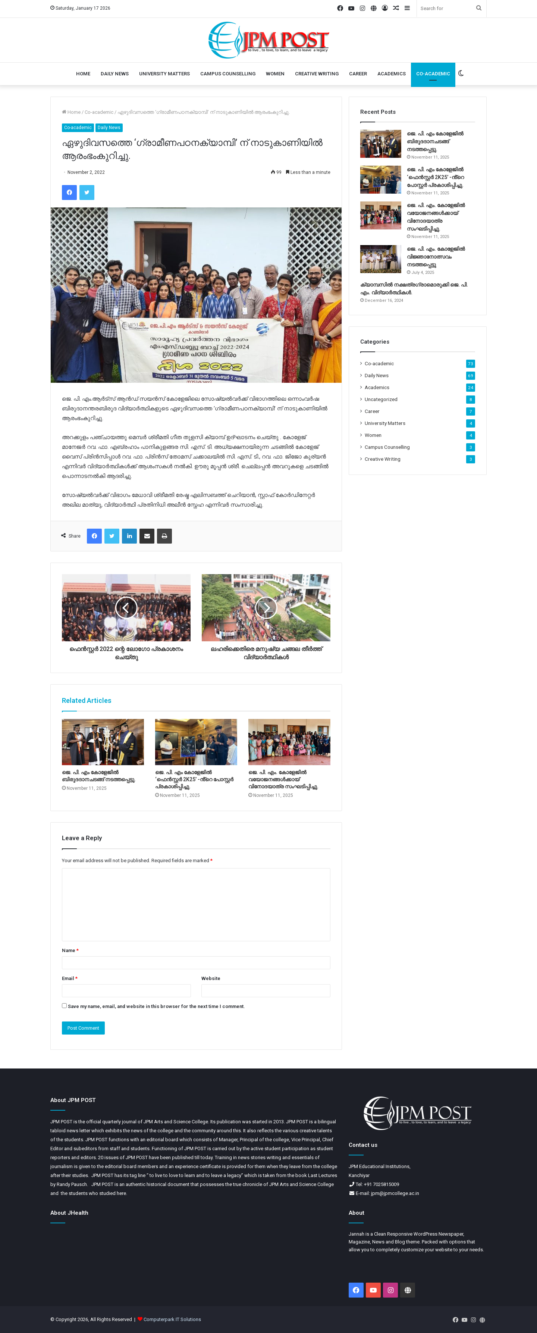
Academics (391, 73)
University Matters (164, 73)
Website (210, 978)
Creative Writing (317, 73)
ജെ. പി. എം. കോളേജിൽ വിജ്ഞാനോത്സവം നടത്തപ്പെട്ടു (436, 256)
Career (358, 73)
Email (70, 978)
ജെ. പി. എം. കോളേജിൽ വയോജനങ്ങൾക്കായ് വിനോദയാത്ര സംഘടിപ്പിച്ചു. (283, 779)
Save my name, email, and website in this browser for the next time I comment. (156, 1006)
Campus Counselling (227, 73)
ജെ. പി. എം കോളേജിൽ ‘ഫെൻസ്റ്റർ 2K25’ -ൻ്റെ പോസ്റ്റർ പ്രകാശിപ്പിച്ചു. (194, 779)
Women (275, 73)
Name (70, 950)
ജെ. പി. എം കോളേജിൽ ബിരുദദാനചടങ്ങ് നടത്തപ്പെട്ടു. (435, 141)
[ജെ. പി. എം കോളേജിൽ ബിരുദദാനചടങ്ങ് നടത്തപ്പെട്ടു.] (103, 742)
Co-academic (433, 73)
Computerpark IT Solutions (172, 1319)
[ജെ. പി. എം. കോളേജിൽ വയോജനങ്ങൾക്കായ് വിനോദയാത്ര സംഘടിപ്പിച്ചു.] (289, 742)
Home (83, 73)
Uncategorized (381, 399)
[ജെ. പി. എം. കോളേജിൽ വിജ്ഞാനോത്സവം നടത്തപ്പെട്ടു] (380, 259)
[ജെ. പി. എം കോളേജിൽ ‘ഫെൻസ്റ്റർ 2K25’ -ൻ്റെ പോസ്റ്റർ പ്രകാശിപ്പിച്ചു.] (196, 742)
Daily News (115, 73)
